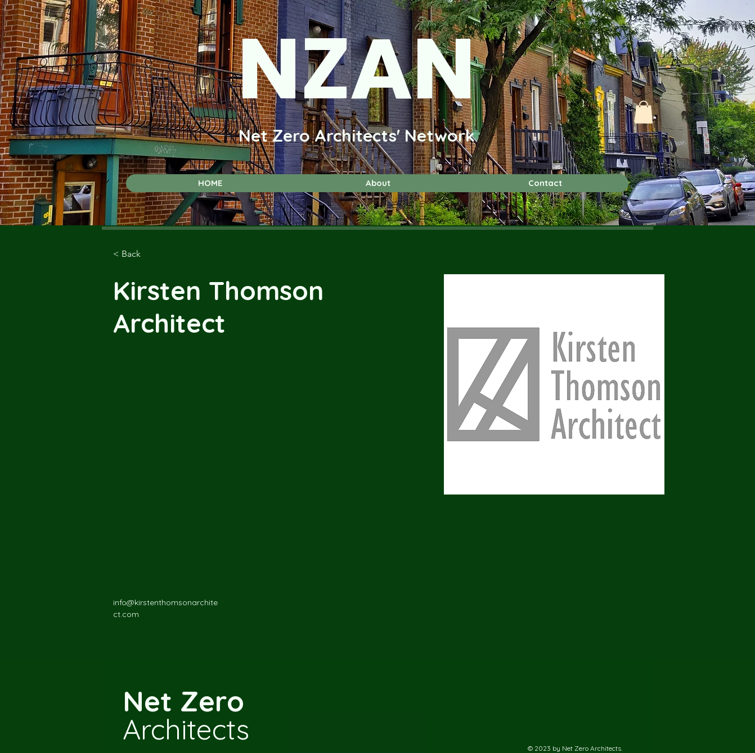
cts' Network (423, 135)
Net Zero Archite (305, 135)
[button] (643, 112)
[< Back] (135, 254)
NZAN (356, 69)
